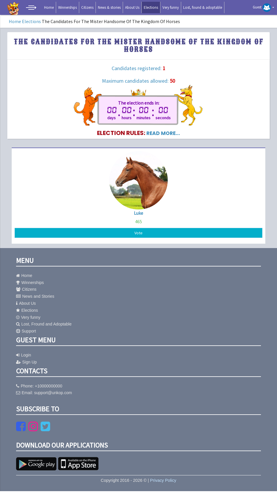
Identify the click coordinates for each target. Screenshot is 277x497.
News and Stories (35, 302)
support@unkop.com (53, 398)
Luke (138, 218)
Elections (151, 7)
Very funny (170, 7)
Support (26, 337)
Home (49, 7)
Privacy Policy (163, 486)
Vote (138, 238)
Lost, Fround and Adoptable (44, 330)
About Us (132, 7)
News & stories (109, 7)
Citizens (87, 7)
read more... (163, 137)
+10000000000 (48, 391)
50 (172, 80)
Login (23, 361)
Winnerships (67, 7)
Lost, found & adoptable (202, 7)
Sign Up (26, 368)
